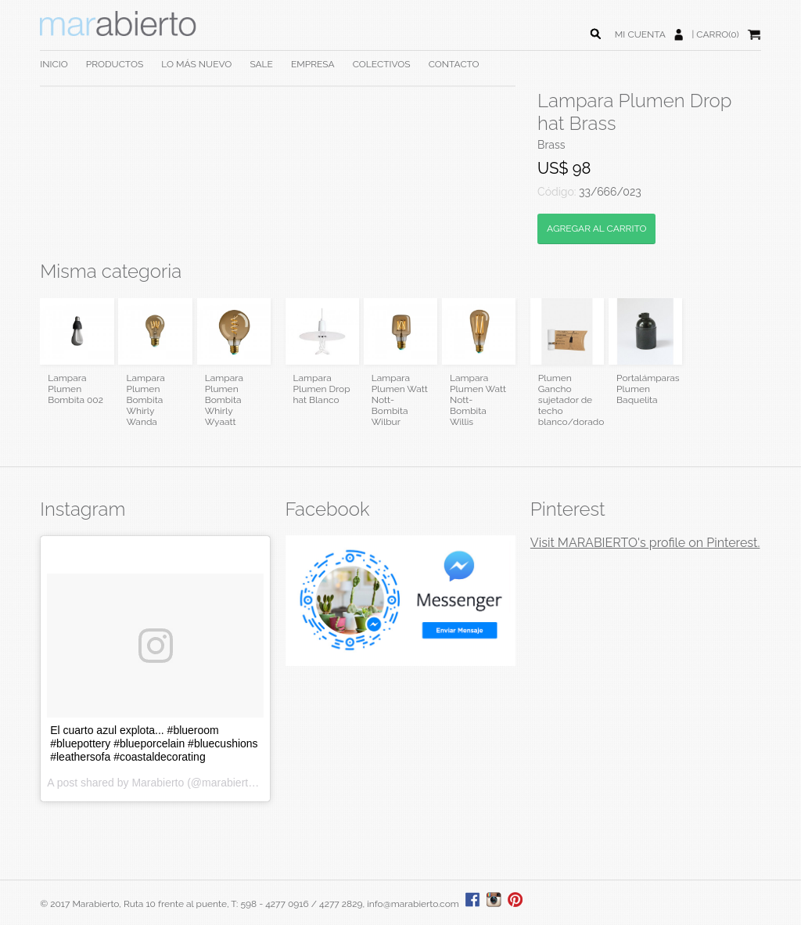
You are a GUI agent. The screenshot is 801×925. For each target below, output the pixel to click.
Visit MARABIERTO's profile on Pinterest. (645, 542)
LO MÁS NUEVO (196, 64)
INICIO (53, 64)
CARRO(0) (717, 34)
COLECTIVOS (382, 64)
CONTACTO (454, 64)
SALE (261, 64)
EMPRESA (313, 64)
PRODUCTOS (114, 64)
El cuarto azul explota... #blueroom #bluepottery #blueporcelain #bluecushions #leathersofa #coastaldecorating (153, 743)
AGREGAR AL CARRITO (596, 228)
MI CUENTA (640, 34)
